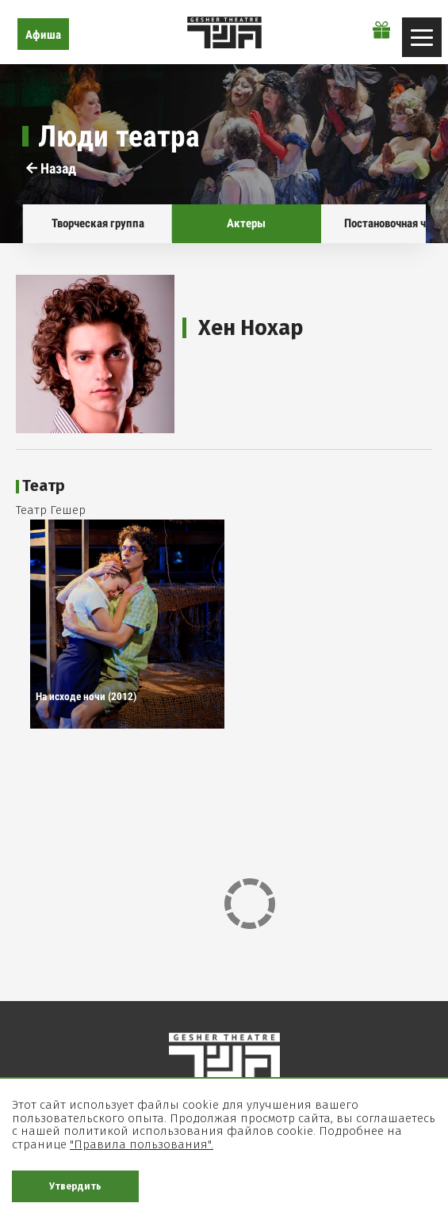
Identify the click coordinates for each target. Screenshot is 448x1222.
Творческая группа (97, 223)
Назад (51, 168)
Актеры (246, 223)
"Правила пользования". (141, 1144)
